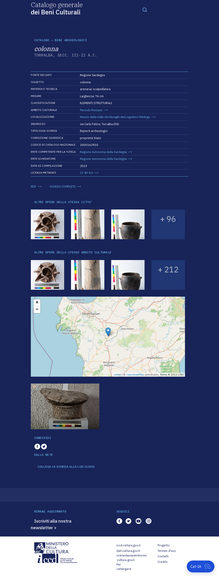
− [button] (36, 309)
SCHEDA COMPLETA (63, 186)
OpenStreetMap (135, 374)
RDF (33, 186)
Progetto (164, 545)
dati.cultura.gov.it (128, 551)
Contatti (163, 556)
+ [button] (36, 302)
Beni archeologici (71, 40)
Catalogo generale (57, 8)
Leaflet (117, 374)
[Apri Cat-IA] (200, 566)
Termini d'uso (167, 551)
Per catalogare (123, 567)
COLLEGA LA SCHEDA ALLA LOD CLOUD (66, 467)
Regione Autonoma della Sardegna (103, 152)
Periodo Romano (91, 110)
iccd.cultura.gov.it (128, 545)
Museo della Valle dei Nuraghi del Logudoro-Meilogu (115, 117)
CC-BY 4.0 (86, 173)
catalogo (41, 40)
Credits (163, 562)
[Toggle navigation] (144, 9)
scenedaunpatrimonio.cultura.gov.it (131, 557)
